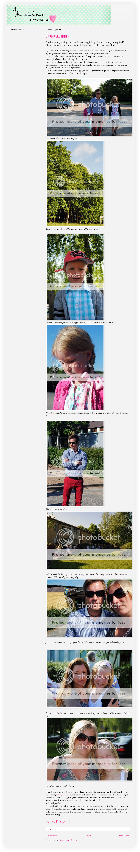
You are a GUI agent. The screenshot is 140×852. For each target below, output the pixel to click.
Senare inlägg (51, 835)
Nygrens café (63, 794)
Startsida (88, 835)
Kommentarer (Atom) (68, 840)
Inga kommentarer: (56, 829)
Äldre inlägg (124, 835)
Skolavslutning (57, 36)
